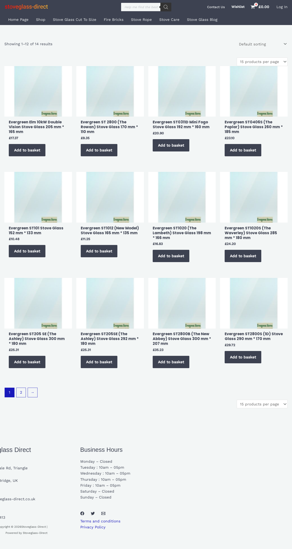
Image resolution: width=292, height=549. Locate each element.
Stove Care (169, 19)
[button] (216, 7)
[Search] (165, 7)
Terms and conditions (100, 521)
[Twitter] (93, 513)
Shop (40, 19)
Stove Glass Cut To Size (74, 19)
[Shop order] (262, 44)
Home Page (18, 19)
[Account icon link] (282, 7)
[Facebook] (82, 513)
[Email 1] (103, 513)
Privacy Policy (93, 527)
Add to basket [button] (27, 150)
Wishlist (237, 7)
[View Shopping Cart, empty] (260, 6)
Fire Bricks (114, 19)
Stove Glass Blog (202, 19)
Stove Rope (141, 19)
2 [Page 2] (21, 392)
